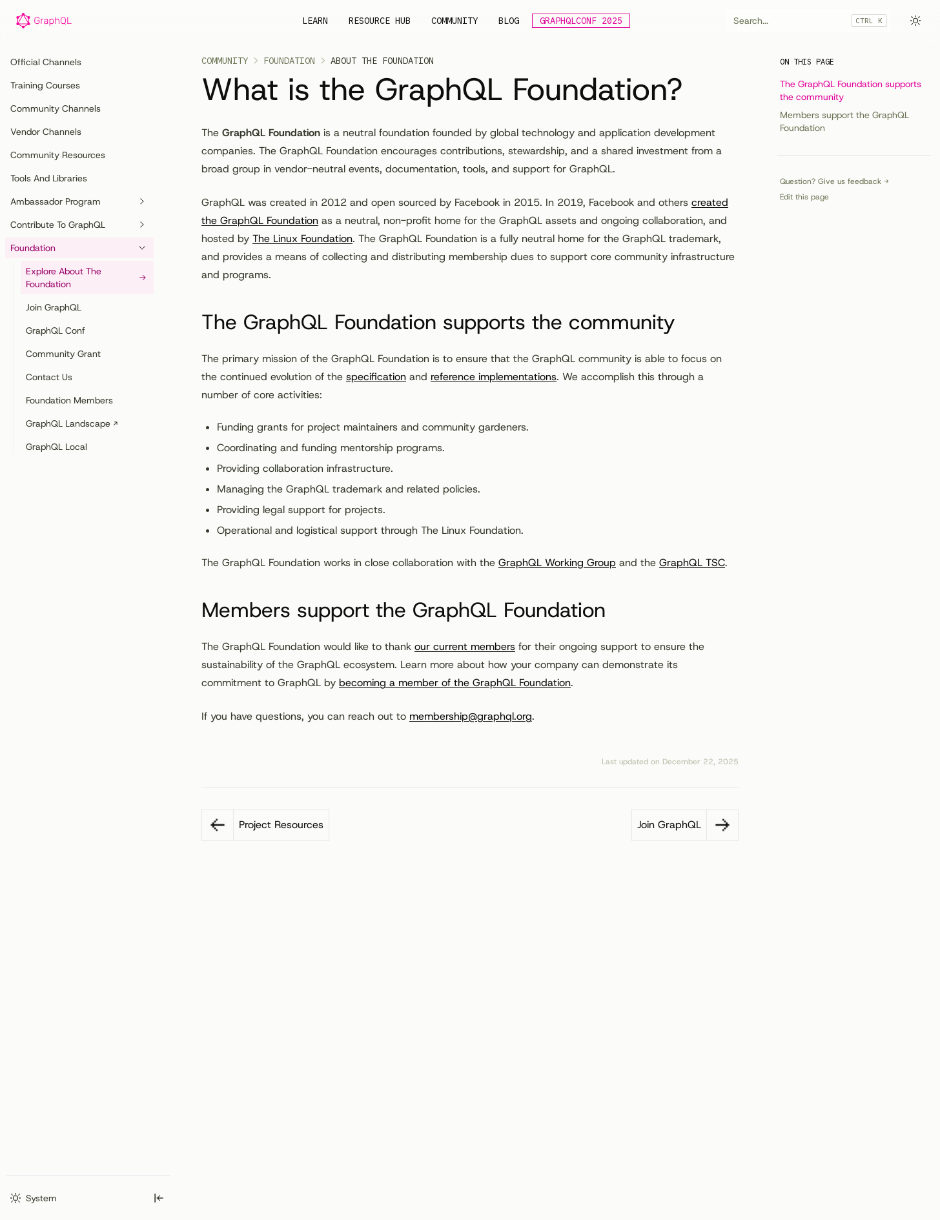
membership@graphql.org (470, 716)
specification (376, 376)
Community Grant (63, 354)
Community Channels (55, 108)
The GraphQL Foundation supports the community (850, 90)
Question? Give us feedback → (834, 181)
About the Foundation (382, 60)
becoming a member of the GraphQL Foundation (455, 682)
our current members (464, 646)
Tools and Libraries (48, 178)
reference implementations (494, 376)
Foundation (79, 247)
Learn (315, 20)
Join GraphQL (53, 307)
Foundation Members (69, 400)
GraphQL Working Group (557, 562)
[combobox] (808, 20)
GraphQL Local (56, 446)
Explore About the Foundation (87, 277)
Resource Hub (380, 20)
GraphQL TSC (692, 562)
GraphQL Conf (55, 330)
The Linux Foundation (302, 238)
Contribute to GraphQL (79, 224)
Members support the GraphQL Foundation (844, 121)
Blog (508, 20)
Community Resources (57, 155)
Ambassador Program (79, 201)
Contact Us (49, 377)
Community (454, 20)
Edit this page (804, 197)
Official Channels (45, 62)
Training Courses (45, 85)
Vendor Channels (45, 131)
